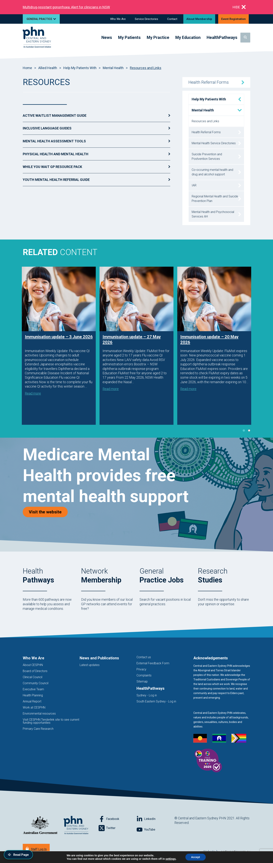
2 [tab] (249, 430)
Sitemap (142, 681)
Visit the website (48, 511)
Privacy (141, 669)
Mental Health (113, 68)
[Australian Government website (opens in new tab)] (40, 825)
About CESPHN (33, 665)
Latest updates (90, 665)
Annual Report (32, 701)
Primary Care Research (38, 729)
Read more (33, 393)
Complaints (143, 675)
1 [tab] (244, 430)
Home (27, 68)
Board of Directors (35, 671)
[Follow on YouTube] (155, 829)
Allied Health (47, 68)
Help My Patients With (79, 68)
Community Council (35, 683)
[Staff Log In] (36, 849)
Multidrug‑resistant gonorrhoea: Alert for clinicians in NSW (66, 7)
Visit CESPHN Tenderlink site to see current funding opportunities (51, 721)
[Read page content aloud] (18, 854)
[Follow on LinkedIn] (155, 819)
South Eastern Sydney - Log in (156, 701)
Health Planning (33, 695)
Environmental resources (39, 713)
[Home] (37, 37)
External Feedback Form (152, 663)
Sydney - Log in (146, 695)
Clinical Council (32, 677)
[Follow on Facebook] (117, 819)
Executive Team (33, 689)
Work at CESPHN (34, 707)
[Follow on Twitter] (117, 828)
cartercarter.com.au (235, 852)
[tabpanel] (59, 346)
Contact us (143, 657)
